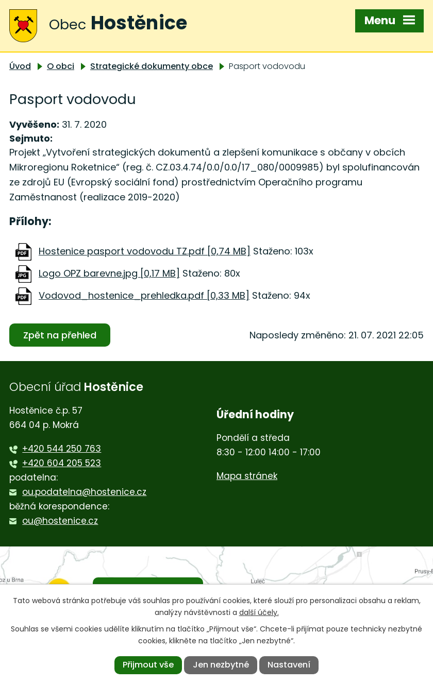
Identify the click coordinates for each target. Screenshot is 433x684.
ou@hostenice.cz (60, 521)
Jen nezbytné (221, 665)
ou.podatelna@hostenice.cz (84, 492)
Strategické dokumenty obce (151, 66)
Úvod (20, 66)
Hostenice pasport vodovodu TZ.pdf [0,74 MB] (145, 251)
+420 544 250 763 (61, 448)
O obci (60, 66)
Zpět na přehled (59, 335)
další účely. (259, 612)
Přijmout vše (148, 665)
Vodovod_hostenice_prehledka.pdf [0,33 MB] (144, 295)
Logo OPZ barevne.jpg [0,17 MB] (109, 273)
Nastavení (289, 665)
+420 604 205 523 (61, 463)
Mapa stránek (246, 476)
